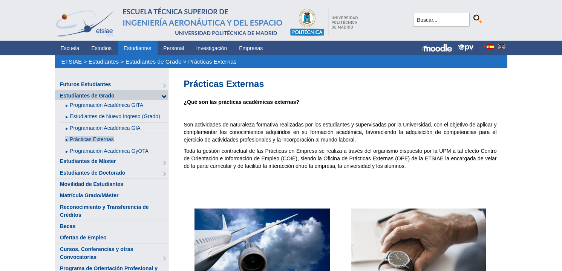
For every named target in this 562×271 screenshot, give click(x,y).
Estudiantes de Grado (154, 61)
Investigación (211, 48)
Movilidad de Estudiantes (91, 184)
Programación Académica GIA (105, 128)
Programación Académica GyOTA (109, 151)
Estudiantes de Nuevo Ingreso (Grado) (115, 116)
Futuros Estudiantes (85, 84)
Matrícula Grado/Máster (89, 195)
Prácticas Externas (212, 61)
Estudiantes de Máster (88, 161)
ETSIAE (71, 61)
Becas (67, 226)
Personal (173, 48)
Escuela (70, 48)
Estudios (101, 48)
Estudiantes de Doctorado (92, 173)
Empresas (251, 48)
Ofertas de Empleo (83, 237)
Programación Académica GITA (106, 105)
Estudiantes (137, 48)
